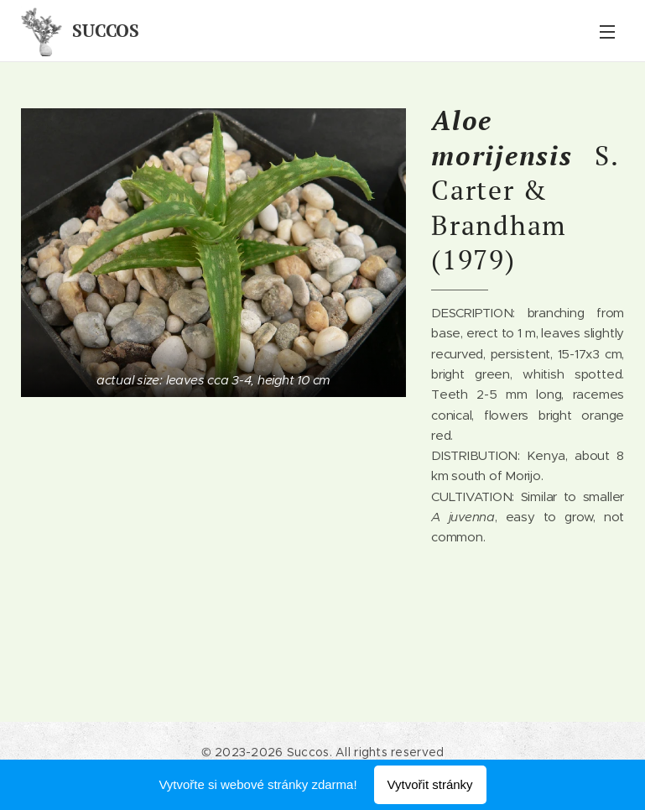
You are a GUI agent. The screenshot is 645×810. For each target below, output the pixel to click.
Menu (607, 32)
